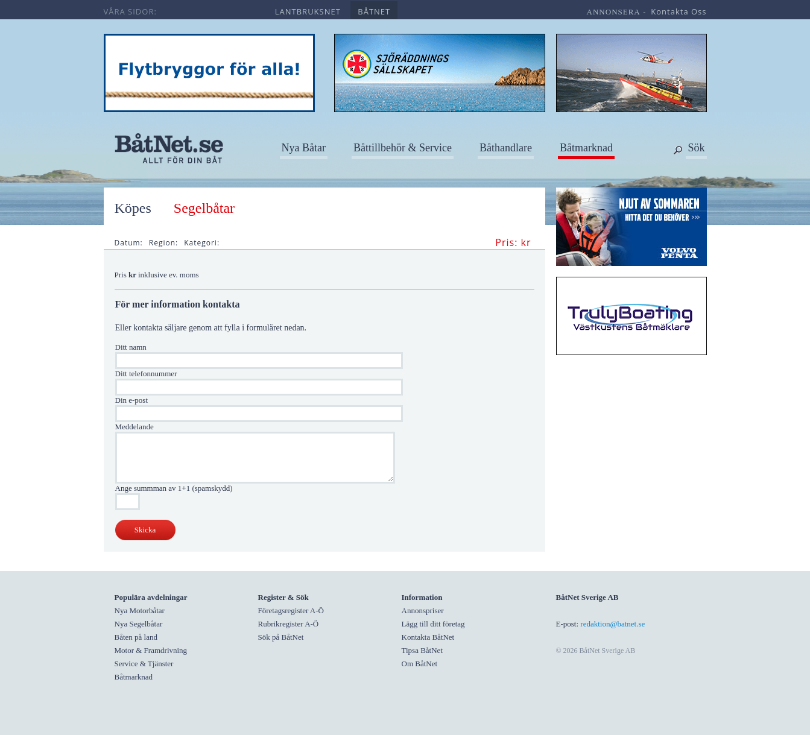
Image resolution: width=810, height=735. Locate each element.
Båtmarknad (586, 148)
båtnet (374, 11)
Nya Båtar (304, 148)
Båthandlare (505, 148)
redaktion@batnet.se (612, 623)
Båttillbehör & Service (402, 148)
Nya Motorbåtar (140, 610)
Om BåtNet (420, 663)
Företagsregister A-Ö (291, 610)
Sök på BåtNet (281, 637)
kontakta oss (678, 11)
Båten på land (136, 637)
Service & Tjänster (144, 663)
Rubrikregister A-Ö (288, 623)
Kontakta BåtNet (428, 637)
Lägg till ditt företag (433, 623)
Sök (696, 148)
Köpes (133, 208)
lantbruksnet (308, 11)
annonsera (614, 11)
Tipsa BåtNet (422, 650)
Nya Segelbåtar (139, 623)
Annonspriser (423, 610)
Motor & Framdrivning (151, 650)
